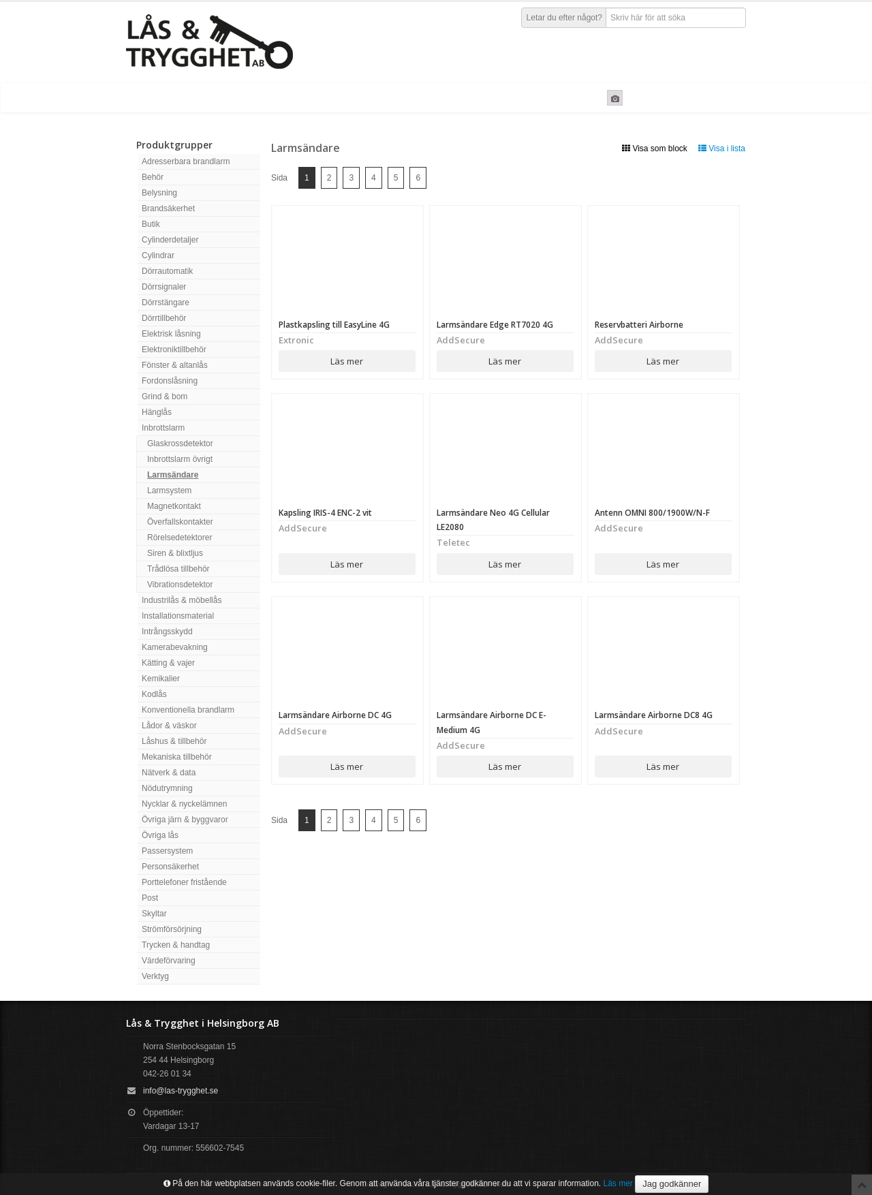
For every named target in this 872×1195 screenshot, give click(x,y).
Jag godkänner (671, 1184)
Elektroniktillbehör (174, 349)
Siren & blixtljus (175, 553)
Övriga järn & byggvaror (185, 819)
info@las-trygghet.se (180, 1091)
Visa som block (654, 148)
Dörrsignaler (164, 287)
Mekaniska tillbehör (177, 757)
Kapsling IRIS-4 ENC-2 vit (325, 512)
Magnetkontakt (174, 506)
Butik (151, 224)
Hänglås (157, 412)
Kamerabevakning (175, 647)
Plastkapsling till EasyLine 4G (334, 324)
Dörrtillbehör (164, 318)
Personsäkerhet (170, 866)
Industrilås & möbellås (181, 600)
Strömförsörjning (172, 929)
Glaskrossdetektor (180, 443)
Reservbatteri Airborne (639, 324)
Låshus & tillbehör (174, 741)
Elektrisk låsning (171, 334)
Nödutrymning (167, 788)
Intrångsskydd (167, 631)
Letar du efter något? (564, 17)
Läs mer (346, 361)
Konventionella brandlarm (188, 710)
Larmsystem (169, 490)
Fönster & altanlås (175, 365)
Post (150, 898)
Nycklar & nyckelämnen (184, 804)
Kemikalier (161, 678)
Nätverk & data (169, 772)
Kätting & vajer (168, 663)
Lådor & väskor (169, 725)
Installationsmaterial (178, 616)
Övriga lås (160, 835)
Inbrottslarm (163, 428)
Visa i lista (721, 148)
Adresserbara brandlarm (186, 161)
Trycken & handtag (176, 945)
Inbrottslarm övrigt (180, 459)
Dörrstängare (165, 302)
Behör (153, 177)
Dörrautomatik (167, 271)
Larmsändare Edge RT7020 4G (495, 324)
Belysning (159, 193)
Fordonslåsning (170, 381)
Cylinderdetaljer (170, 240)
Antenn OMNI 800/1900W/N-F (652, 512)
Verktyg (155, 976)
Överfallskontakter (180, 522)
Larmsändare (172, 475)
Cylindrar (158, 255)
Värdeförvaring (169, 960)
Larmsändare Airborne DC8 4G (654, 715)
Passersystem (167, 851)
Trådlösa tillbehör (178, 569)
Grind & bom (164, 396)
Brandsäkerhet (168, 208)
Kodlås (154, 694)
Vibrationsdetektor (180, 584)
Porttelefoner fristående (184, 882)
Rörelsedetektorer (179, 537)
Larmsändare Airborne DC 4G (335, 715)
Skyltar (154, 913)
